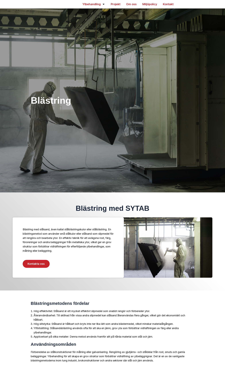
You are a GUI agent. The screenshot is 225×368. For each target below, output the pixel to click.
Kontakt (168, 4)
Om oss (131, 4)
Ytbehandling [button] (93, 4)
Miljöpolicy (149, 4)
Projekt (115, 4)
